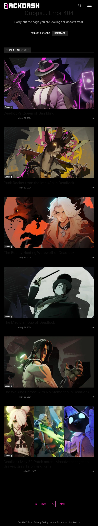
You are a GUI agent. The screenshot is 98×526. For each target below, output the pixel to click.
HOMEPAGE (59, 33)
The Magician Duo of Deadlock (29, 322)
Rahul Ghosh (10, 118)
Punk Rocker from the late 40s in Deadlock (39, 183)
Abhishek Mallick (13, 471)
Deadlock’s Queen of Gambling (29, 113)
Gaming (8, 107)
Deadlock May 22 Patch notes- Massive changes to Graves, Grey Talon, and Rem (46, 464)
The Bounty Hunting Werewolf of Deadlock (39, 253)
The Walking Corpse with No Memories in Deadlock (46, 392)
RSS (43, 503)
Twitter (61, 503)
